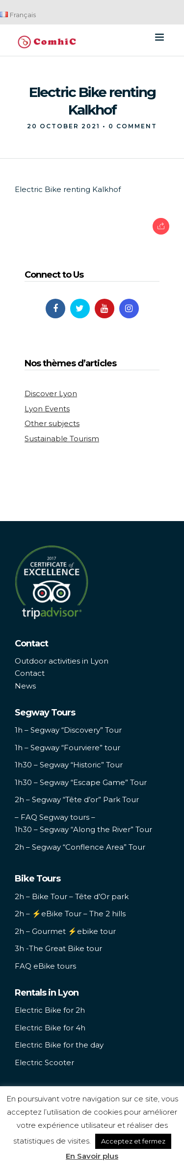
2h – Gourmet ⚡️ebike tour (65, 931)
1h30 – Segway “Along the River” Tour (83, 829)
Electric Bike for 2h (50, 1010)
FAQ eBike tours (45, 966)
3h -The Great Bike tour (58, 948)
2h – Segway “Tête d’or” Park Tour (77, 799)
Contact (30, 673)
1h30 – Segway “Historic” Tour (69, 764)
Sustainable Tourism (62, 438)
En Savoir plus (92, 1156)
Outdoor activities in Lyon (61, 661)
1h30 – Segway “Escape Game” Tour (81, 782)
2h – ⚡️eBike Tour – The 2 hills (70, 913)
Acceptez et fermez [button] (133, 1141)
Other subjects (52, 423)
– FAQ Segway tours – (55, 817)
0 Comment (132, 126)
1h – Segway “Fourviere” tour (67, 747)
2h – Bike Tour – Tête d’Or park (72, 896)
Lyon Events (47, 408)
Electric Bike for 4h (50, 1027)
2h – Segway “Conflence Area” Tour (80, 847)
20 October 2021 (63, 126)
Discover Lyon (51, 393)
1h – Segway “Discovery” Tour (68, 730)
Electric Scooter (44, 1062)
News (25, 686)
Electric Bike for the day (59, 1044)
